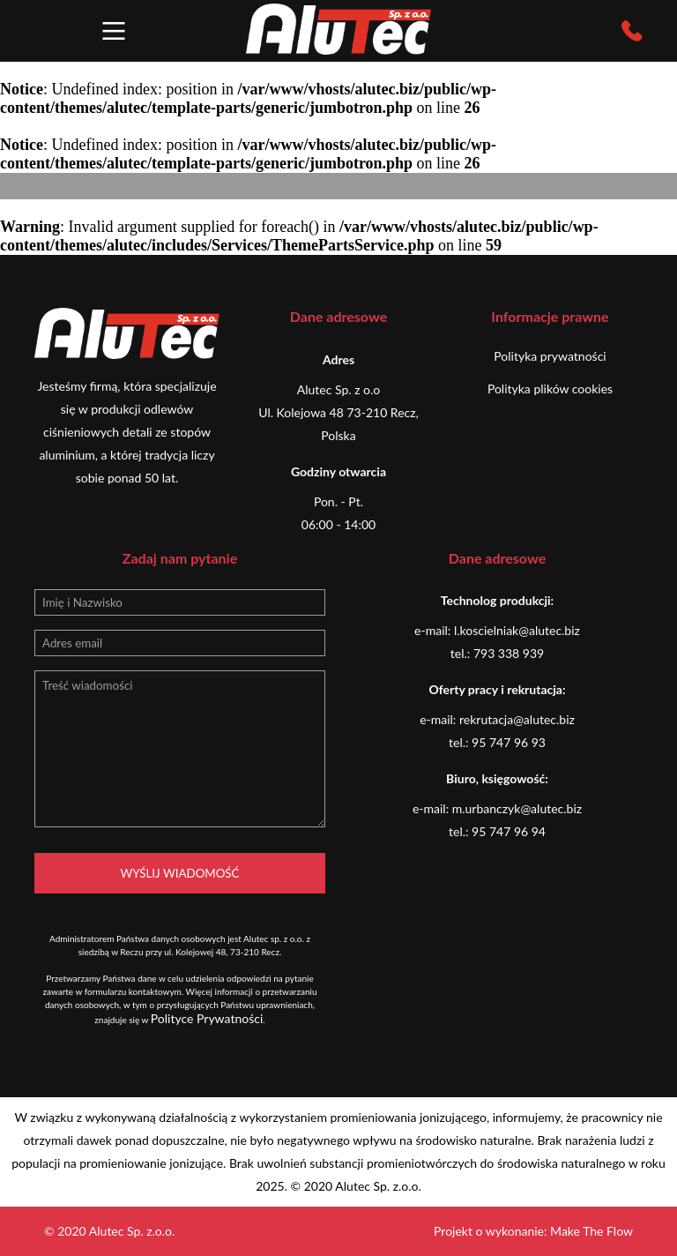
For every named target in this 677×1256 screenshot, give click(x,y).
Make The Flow (591, 1230)
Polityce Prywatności (207, 1018)
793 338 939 (508, 653)
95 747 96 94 (509, 831)
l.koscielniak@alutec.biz (517, 630)
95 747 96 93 (509, 742)
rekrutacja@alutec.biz (517, 719)
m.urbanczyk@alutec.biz (517, 808)
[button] (113, 31)
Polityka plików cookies (550, 388)
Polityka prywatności (550, 355)
